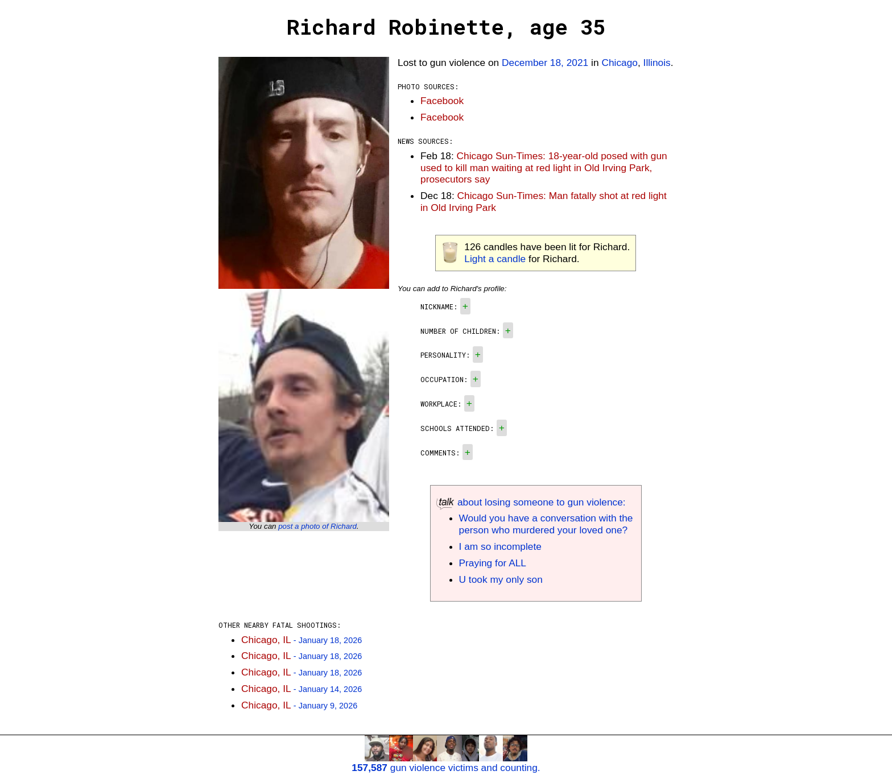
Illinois (657, 62)
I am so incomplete (500, 546)
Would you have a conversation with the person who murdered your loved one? (546, 524)
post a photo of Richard (317, 526)
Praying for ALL (492, 563)
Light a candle (495, 258)
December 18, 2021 (545, 62)
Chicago (619, 62)
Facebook (442, 100)
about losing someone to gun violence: (531, 502)
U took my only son (501, 579)
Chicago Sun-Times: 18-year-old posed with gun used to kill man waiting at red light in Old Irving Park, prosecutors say (543, 167)
